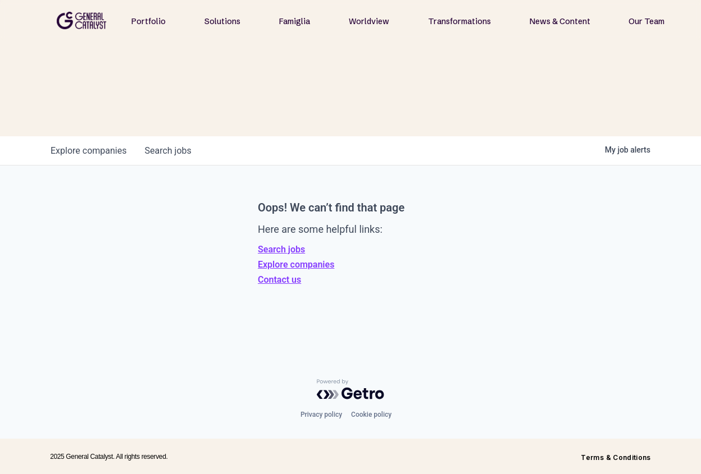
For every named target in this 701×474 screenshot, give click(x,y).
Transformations (459, 21)
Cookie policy (371, 414)
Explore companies (296, 264)
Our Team (646, 21)
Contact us (279, 279)
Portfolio (148, 21)
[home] (81, 20)
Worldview (369, 21)
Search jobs (281, 249)
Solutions (222, 21)
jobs (167, 150)
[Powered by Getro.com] (350, 389)
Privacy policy (321, 414)
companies (88, 150)
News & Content (560, 21)
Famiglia (294, 21)
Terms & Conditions (615, 457)
